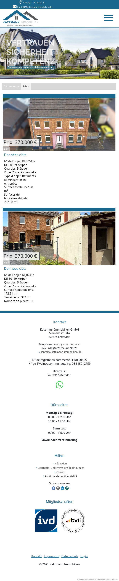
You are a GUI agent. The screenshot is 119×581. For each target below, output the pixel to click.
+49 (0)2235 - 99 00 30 (34, 2)
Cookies (60, 472)
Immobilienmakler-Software (106, 579)
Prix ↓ (26, 86)
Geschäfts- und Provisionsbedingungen (61, 467)
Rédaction (61, 463)
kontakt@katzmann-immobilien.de (34, 7)
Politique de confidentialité (61, 476)
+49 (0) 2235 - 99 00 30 (67, 344)
